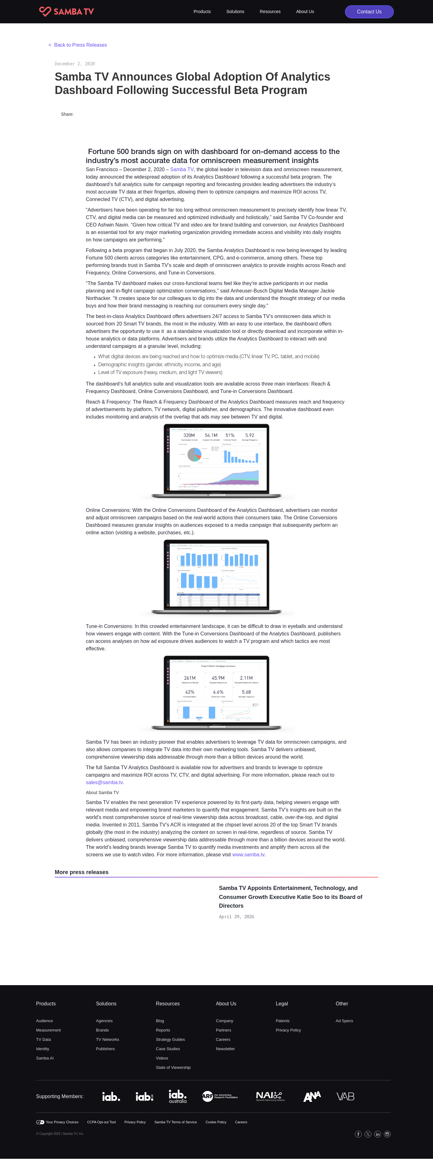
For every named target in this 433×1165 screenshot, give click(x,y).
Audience (44, 1020)
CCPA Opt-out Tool (101, 1122)
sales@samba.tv (104, 782)
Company (224, 1020)
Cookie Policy (216, 1122)
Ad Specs (344, 1020)
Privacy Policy (288, 1030)
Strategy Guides (170, 1039)
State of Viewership (173, 1067)
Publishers (105, 1048)
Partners (223, 1030)
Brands (102, 1030)
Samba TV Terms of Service (176, 1122)
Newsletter (225, 1048)
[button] (202, 11)
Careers (223, 1039)
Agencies (104, 1020)
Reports (163, 1030)
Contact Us (369, 11)
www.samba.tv (248, 854)
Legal (282, 1003)
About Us (226, 1003)
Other (342, 1003)
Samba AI (45, 1058)
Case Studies (168, 1048)
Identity (42, 1048)
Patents (283, 1020)
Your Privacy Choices (62, 1122)
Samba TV (182, 169)
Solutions (106, 1003)
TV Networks (107, 1039)
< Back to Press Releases (78, 45)
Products (46, 1003)
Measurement (48, 1030)
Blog (160, 1020)
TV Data (43, 1039)
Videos (162, 1058)
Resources (167, 1003)
